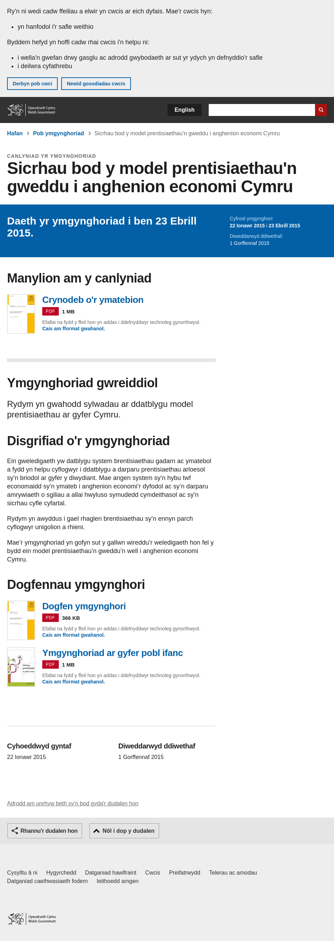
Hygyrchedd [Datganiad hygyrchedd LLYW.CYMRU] (61, 873)
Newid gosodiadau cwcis (96, 83)
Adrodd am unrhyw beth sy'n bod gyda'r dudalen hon (72, 803)
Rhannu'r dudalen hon (48, 831)
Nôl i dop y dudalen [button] (128, 831)
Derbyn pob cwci (32, 83)
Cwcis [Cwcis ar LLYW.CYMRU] (152, 873)
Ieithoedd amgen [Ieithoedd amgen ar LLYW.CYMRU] (118, 881)
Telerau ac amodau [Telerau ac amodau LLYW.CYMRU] (233, 873)
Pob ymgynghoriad (58, 133)
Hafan (15, 133)
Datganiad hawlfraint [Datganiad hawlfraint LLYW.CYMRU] (111, 873)
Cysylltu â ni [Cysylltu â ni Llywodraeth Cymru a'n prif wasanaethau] (22, 873)
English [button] (185, 110)
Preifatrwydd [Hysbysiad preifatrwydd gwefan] (184, 873)
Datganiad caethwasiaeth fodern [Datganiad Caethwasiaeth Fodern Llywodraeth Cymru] (47, 881)
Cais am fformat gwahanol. (73, 328)
